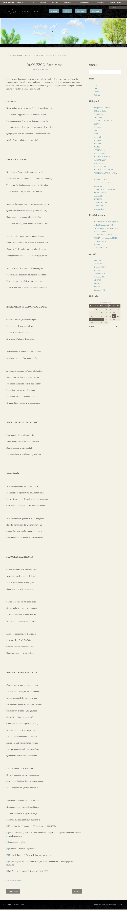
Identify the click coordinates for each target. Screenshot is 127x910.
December (34, 55)
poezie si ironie (99, 163)
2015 (26, 55)
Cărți (67, 11)
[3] (22, 121)
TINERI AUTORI (115, 3)
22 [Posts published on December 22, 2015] (96, 319)
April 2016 (98, 287)
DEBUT (97, 124)
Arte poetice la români (13, 3)
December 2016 (99, 274)
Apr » (118, 326)
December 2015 (99, 290)
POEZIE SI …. (69, 3)
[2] (38, 114)
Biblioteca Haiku (100, 111)
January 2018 (98, 264)
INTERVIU (98, 140)
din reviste (97, 127)
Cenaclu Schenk (99, 114)
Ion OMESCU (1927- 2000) (44, 65)
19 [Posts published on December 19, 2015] (114, 316)
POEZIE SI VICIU (100, 180)
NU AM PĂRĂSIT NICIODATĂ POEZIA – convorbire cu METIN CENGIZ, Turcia (106, 238)
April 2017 (98, 270)
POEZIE (97, 245)
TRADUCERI (17, 881)
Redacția (95, 11)
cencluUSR (98, 117)
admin (44, 69)
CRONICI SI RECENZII (103, 121)
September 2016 (99, 277)
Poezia (8, 11)
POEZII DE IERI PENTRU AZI (105, 189)
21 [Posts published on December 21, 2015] (92, 319)
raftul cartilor (98, 196)
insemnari (97, 137)
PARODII (43, 3)
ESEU (32, 3)
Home (19, 55)
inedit (96, 134)
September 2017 (99, 267)
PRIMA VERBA (85, 3)
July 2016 (97, 280)
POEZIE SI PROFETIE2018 (104, 170)
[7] (38, 140)
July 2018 (97, 260)
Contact (80, 11)
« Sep (91, 326)
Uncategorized (99, 209)
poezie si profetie (100, 166)
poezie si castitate (100, 153)
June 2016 (97, 283)
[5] (30, 127)
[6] (51, 127)
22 (42, 55)
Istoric (54, 11)
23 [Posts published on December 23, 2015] (101, 319)
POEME (55, 3)
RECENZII (100, 3)
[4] (46, 121)
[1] (50, 108)
